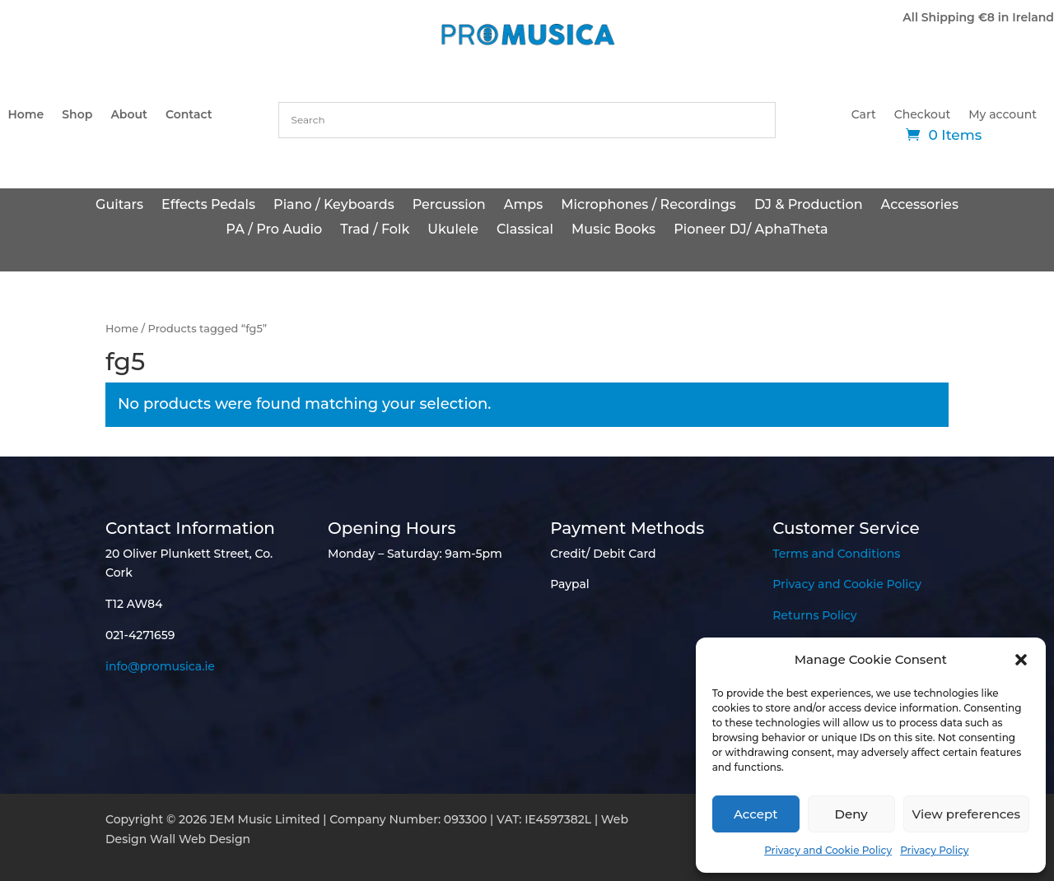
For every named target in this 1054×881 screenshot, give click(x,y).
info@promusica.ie (160, 666)
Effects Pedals (208, 205)
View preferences (966, 814)
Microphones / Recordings (648, 205)
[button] (1021, 659)
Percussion (449, 205)
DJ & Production (808, 205)
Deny (851, 814)
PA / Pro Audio (274, 230)
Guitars (119, 205)
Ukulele (452, 230)
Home (25, 115)
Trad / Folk (374, 230)
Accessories (919, 205)
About (128, 115)
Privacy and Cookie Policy (828, 850)
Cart (863, 115)
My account (1002, 115)
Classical (525, 230)
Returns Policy (814, 615)
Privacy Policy (934, 850)
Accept (755, 814)
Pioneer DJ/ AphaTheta (751, 230)
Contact (189, 115)
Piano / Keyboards (333, 205)
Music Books (613, 230)
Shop (77, 115)
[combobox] (527, 120)
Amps (523, 205)
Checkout (922, 115)
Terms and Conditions (836, 553)
